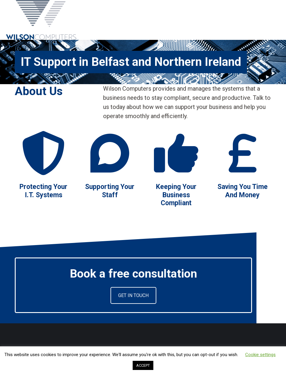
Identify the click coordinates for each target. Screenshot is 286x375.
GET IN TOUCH (133, 295)
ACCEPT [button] (143, 365)
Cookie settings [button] (260, 354)
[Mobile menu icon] (276, 20)
